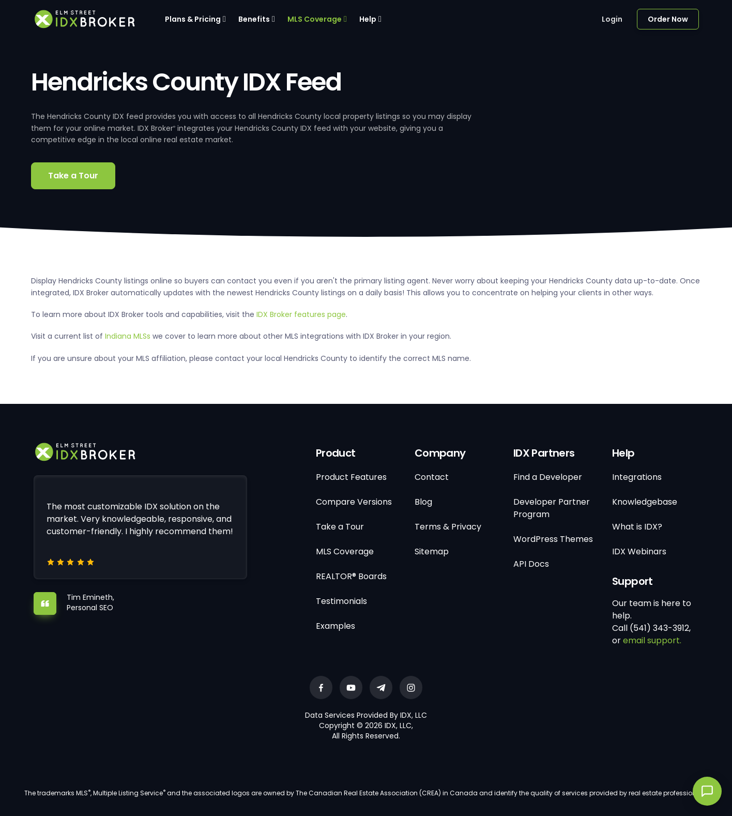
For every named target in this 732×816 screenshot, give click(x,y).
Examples (335, 626)
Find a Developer (547, 477)
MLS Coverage (314, 19)
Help (367, 19)
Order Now (668, 19)
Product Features (351, 477)
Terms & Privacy (448, 527)
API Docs (531, 564)
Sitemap (432, 551)
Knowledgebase (644, 502)
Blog (423, 502)
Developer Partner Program (551, 508)
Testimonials (341, 601)
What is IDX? (637, 527)
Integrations (637, 477)
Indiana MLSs (127, 336)
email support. (652, 640)
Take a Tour (73, 176)
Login (612, 19)
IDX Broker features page (301, 314)
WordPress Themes (553, 539)
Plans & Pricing (193, 19)
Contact (432, 477)
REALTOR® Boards (351, 576)
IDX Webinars (639, 551)
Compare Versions (354, 502)
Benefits (254, 19)
